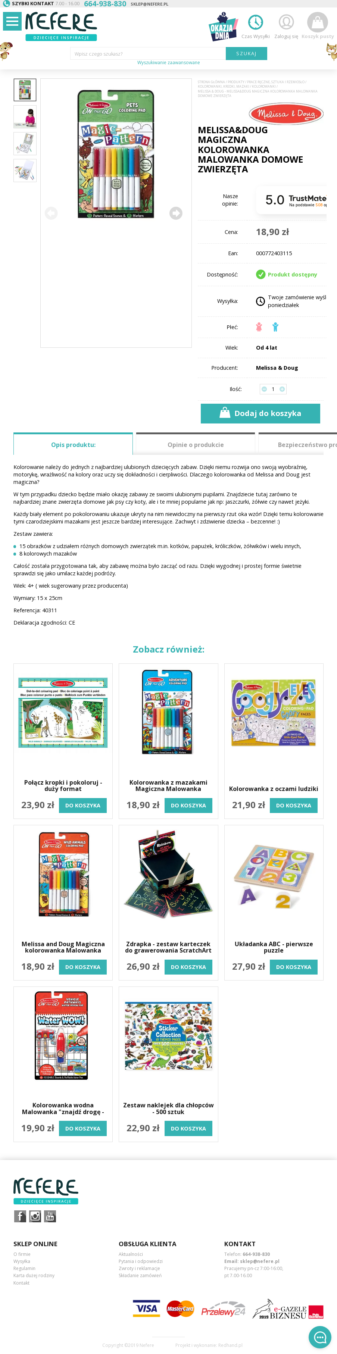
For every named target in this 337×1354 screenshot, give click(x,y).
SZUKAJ (246, 53)
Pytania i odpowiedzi (141, 1261)
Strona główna (211, 82)
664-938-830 (256, 1254)
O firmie (22, 1254)
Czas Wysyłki (255, 25)
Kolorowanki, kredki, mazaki (223, 86)
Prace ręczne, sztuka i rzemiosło (276, 82)
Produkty (236, 82)
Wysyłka (21, 1261)
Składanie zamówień (140, 1275)
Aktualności (131, 1254)
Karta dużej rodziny (33, 1275)
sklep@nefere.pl (149, 4)
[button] (176, 213)
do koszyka (82, 805)
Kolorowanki (264, 86)
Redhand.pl (230, 1345)
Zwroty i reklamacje (139, 1268)
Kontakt (21, 1283)
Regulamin (24, 1268)
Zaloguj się (286, 25)
